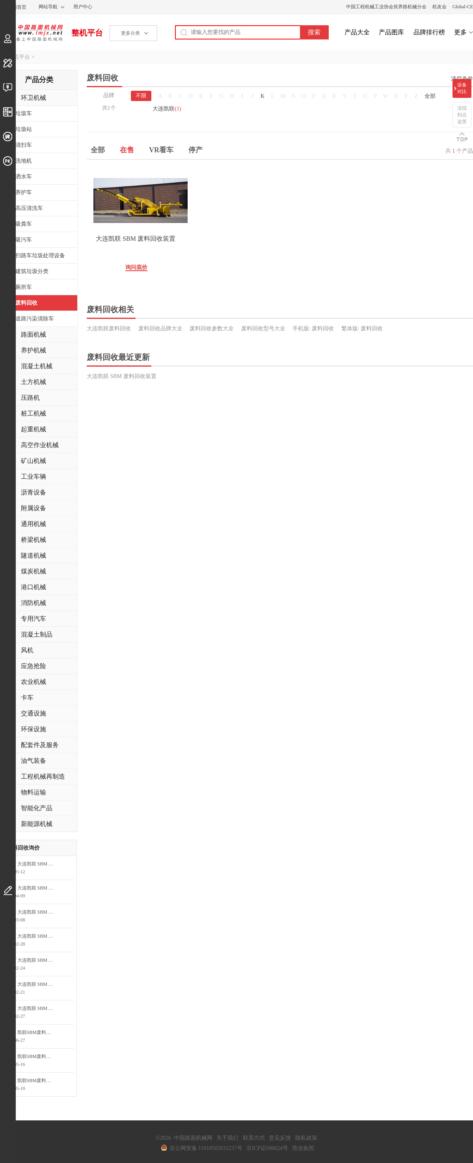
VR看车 (161, 150)
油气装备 (33, 760)
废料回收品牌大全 (160, 328)
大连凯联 (167, 109)
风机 (27, 650)
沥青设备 (33, 492)
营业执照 (303, 1148)
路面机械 (33, 334)
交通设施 (33, 713)
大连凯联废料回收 (109, 328)
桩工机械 (33, 413)
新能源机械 (36, 823)
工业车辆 (33, 476)
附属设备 (33, 508)
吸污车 (23, 240)
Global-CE (463, 6)
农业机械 (33, 681)
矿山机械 (33, 460)
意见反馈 (280, 1138)
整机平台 (87, 32)
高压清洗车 (29, 208)
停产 (195, 150)
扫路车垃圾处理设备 (40, 255)
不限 (141, 96)
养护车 (23, 192)
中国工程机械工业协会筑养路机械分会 (386, 6)
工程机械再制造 (43, 776)
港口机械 (33, 587)
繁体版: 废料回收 (362, 328)
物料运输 (33, 792)
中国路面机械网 (31, 32)
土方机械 (33, 381)
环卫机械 (33, 97)
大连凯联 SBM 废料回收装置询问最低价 (38, 912)
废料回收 (26, 303)
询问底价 (136, 267)
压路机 (30, 397)
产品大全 (357, 32)
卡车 (27, 697)
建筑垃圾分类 (31, 271)
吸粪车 (23, 224)
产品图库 (391, 32)
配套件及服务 (40, 745)
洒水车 (23, 177)
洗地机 (23, 161)
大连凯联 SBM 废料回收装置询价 (38, 864)
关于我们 (227, 1138)
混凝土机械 (36, 366)
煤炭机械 (33, 571)
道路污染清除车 (34, 319)
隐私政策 (306, 1138)
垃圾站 (23, 129)
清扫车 (23, 145)
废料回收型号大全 (263, 328)
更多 (460, 32)
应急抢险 (33, 666)
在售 (127, 150)
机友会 (439, 6)
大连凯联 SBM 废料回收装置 (135, 238)
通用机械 (33, 524)
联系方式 (254, 1138)
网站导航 (48, 6)
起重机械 (33, 429)
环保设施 (33, 729)
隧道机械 (33, 555)
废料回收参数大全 (212, 328)
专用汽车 (33, 618)
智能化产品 (36, 808)
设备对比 (462, 88)
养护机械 (33, 350)
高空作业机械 (40, 445)
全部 (430, 96)
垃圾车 (23, 113)
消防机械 (33, 602)
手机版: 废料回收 (313, 328)
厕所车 (23, 287)
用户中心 (82, 6)
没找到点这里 (462, 114)
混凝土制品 (36, 634)
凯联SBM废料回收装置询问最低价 (38, 1032)
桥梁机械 (33, 539)
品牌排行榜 (429, 32)
